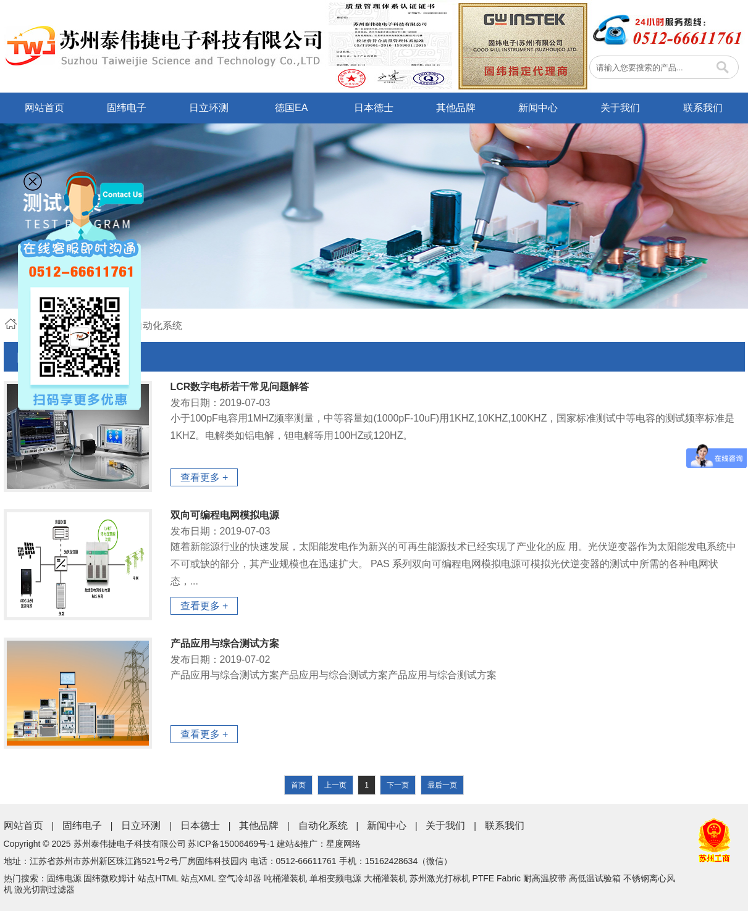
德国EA (291, 107)
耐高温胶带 (544, 878)
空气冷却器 (239, 878)
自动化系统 (323, 825)
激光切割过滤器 (44, 889)
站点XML (198, 878)
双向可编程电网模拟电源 (224, 515)
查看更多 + (204, 477)
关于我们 (620, 107)
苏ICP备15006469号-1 (231, 844)
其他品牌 (456, 107)
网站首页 (44, 107)
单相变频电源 (335, 878)
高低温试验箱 (595, 878)
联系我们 (703, 107)
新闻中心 (538, 107)
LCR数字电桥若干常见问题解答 (239, 386)
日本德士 (373, 107)
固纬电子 (126, 107)
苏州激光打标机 (440, 878)
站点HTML (158, 878)
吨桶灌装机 (285, 878)
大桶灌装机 (385, 878)
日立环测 (209, 107)
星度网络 (343, 844)
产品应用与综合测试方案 (224, 643)
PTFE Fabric (496, 878)
